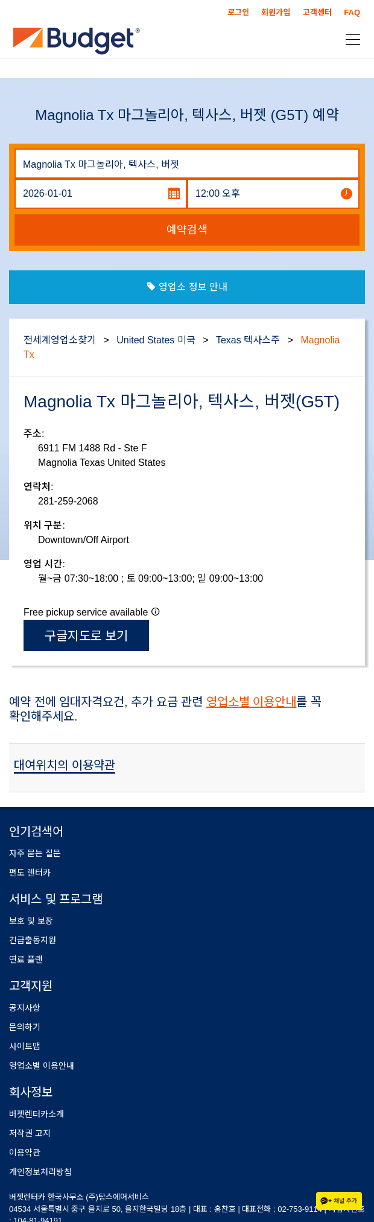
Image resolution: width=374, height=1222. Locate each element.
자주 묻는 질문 (35, 853)
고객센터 (317, 12)
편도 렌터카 (30, 872)
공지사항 (24, 1008)
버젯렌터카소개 (36, 1114)
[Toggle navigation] (349, 38)
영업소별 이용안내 (251, 701)
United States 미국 (155, 340)
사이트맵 (24, 1046)
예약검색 (187, 230)
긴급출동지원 (32, 940)
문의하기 (24, 1027)
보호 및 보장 (31, 921)
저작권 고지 (30, 1133)
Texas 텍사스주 (248, 340)
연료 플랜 (26, 959)
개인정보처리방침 (40, 1172)
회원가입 (275, 12)
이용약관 (24, 1152)
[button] (155, 611)
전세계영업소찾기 (60, 340)
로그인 (238, 12)
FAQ (352, 12)
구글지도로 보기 (86, 636)
